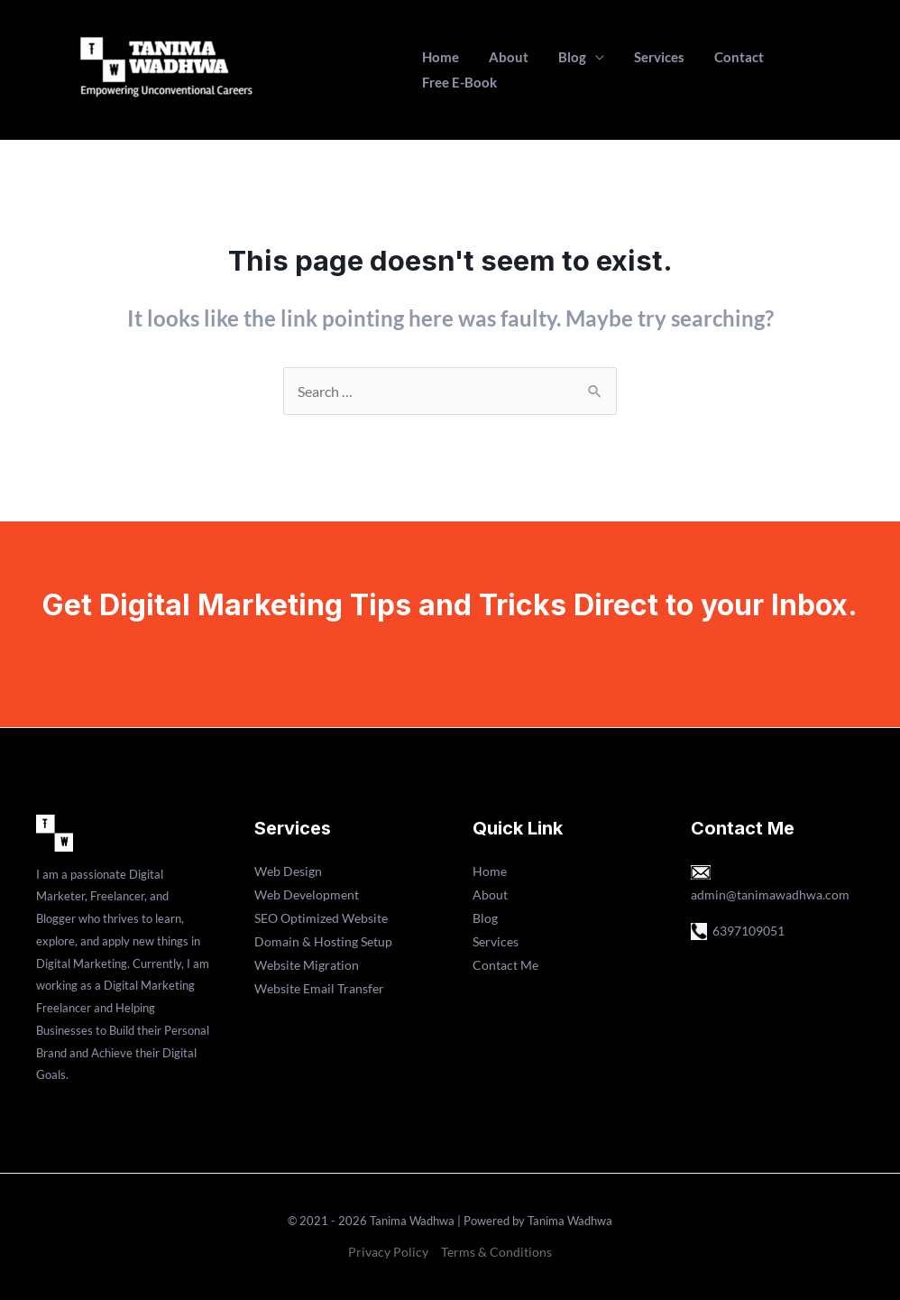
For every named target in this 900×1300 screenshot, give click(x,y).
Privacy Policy (388, 1251)
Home (445, 69)
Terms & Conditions (496, 1251)
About (508, 69)
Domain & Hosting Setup (323, 941)
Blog (565, 69)
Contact (719, 69)
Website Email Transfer (319, 988)
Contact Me (505, 965)
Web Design (288, 871)
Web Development (306, 894)
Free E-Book (804, 69)
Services (645, 69)
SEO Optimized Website (321, 918)
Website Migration (306, 965)
